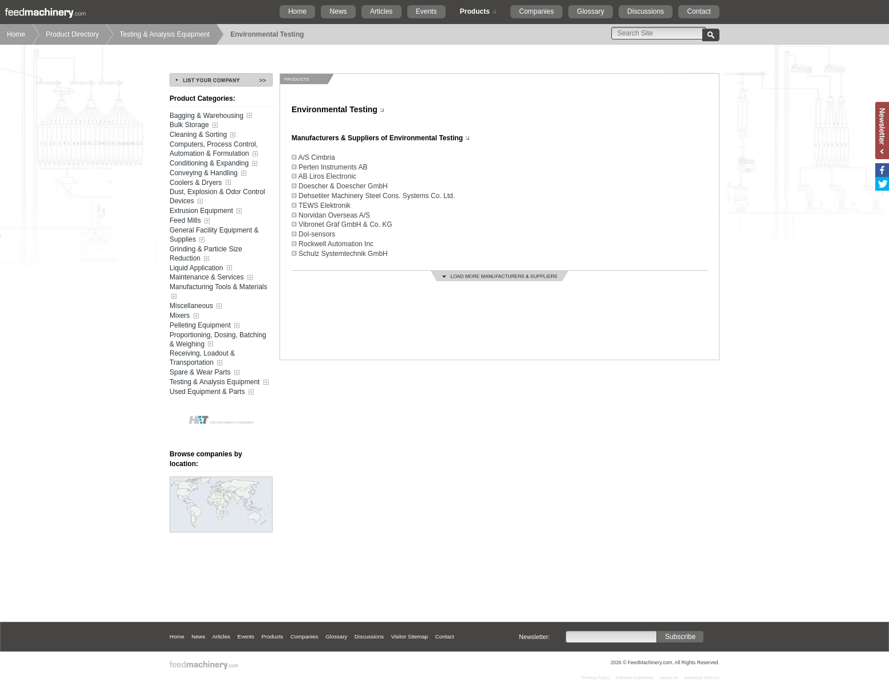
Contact (698, 11)
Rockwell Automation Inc (335, 244)
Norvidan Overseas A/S (334, 215)
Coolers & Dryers (201, 182)
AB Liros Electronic (327, 176)
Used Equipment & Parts (213, 392)
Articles (381, 11)
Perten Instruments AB (332, 167)
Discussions (645, 11)
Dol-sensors (316, 234)
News (338, 11)
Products (475, 11)
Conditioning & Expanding (214, 163)
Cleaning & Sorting (204, 135)
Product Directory (72, 34)
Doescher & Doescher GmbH (342, 186)
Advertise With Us (702, 677)
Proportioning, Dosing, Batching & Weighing (218, 340)
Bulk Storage (195, 125)
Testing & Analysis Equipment (165, 34)
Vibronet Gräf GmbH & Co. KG (345, 224)
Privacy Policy (595, 677)
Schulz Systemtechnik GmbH (342, 254)
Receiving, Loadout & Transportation (202, 358)
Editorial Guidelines (635, 677)
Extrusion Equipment (207, 211)
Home (297, 11)
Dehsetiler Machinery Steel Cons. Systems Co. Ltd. (376, 196)
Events (426, 11)
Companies (536, 11)
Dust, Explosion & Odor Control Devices (217, 197)
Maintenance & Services (212, 277)
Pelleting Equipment (206, 325)
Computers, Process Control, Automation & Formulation (215, 149)
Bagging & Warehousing (212, 115)
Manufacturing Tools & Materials (219, 292)
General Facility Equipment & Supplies (214, 235)
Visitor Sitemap (409, 636)
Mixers (185, 316)
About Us (669, 677)
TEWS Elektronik (324, 206)
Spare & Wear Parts (206, 372)
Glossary (590, 11)
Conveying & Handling (209, 173)
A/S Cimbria (316, 157)
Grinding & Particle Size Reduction (206, 254)
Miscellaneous (197, 306)
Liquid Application (202, 268)
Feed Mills (191, 221)
